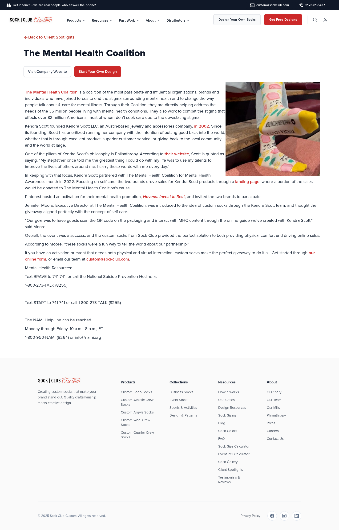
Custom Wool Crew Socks (135, 422)
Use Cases (226, 400)
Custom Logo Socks (136, 392)
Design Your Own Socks (237, 20)
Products (76, 20)
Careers (273, 431)
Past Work (129, 20)
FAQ (221, 438)
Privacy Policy (250, 516)
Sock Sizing (227, 415)
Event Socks (179, 400)
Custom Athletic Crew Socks (137, 402)
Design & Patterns (183, 415)
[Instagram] (284, 516)
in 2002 (201, 126)
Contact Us (275, 438)
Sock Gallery (228, 462)
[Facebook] (272, 516)
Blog (221, 423)
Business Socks (181, 392)
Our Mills (273, 407)
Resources (102, 20)
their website (177, 153)
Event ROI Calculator (234, 454)
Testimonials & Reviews (229, 479)
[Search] (315, 20)
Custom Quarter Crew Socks (137, 434)
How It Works (228, 392)
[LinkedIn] (296, 516)
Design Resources (232, 407)
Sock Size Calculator (234, 446)
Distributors (178, 20)
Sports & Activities (183, 407)
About (153, 20)
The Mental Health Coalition (51, 92)
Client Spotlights (230, 470)
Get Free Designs (283, 20)
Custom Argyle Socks (137, 412)
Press (271, 423)
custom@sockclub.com (107, 259)
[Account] (325, 20)
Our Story (274, 392)
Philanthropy (276, 415)
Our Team (274, 400)
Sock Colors (227, 431)
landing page (247, 181)
